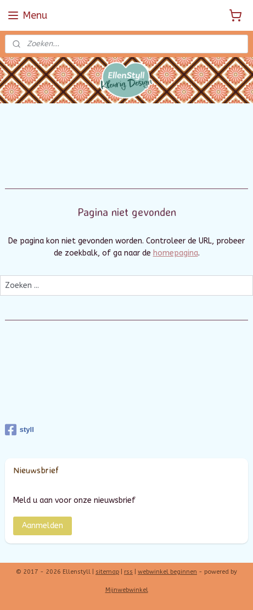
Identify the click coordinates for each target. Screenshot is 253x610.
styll (19, 429)
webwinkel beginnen (167, 571)
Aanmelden (42, 525)
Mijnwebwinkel (126, 590)
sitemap (107, 571)
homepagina (175, 253)
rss (128, 571)
